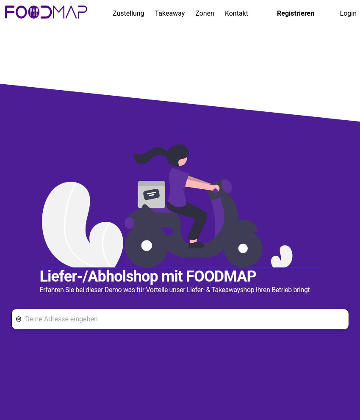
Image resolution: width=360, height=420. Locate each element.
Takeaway (170, 13)
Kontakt (236, 13)
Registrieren (295, 13)
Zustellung (128, 13)
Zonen (204, 13)
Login (348, 13)
